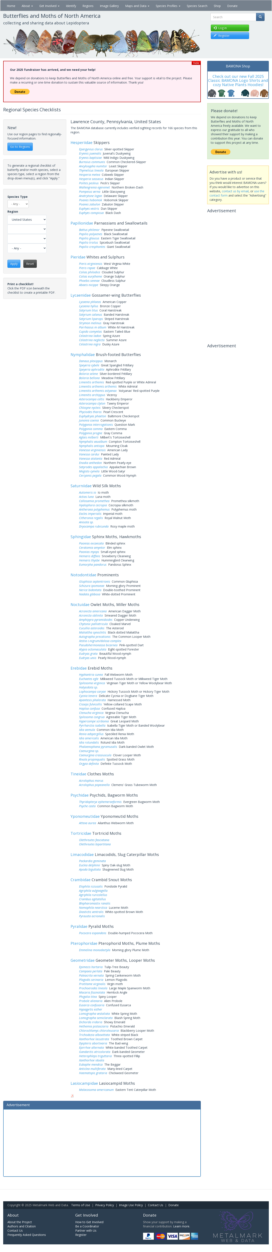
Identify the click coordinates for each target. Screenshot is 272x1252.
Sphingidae (81, 536)
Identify (71, 6)
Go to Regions (20, 147)
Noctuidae (80, 604)
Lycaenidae (81, 295)
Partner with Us (85, 1230)
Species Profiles (168, 6)
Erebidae (79, 668)
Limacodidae (82, 854)
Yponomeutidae (85, 816)
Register (80, 1235)
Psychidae (80, 795)
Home (11, 6)
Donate (232, 6)
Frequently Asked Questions (26, 1235)
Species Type (17, 197)
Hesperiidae (81, 142)
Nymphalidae (83, 354)
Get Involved (49, 6)
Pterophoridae (84, 943)
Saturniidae (81, 485)
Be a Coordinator (87, 1226)
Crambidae (81, 879)
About (27, 6)
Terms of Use (80, 1205)
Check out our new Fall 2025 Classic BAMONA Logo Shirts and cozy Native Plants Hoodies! (238, 80)
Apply (14, 264)
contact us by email (235, 191)
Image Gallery (109, 6)
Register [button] (222, 35)
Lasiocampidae (84, 1083)
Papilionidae (82, 223)
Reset (30, 264)
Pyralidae (79, 926)
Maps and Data (137, 6)
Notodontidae (83, 574)
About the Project (19, 1222)
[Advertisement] (102, 1142)
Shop (217, 6)
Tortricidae (81, 833)
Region (12, 211)
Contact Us (155, 1205)
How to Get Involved (89, 1222)
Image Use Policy (131, 1205)
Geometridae (83, 960)
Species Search (197, 6)
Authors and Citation (21, 1226)
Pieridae (78, 257)
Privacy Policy (104, 1205)
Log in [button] (220, 28)
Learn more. (181, 1226)
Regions (88, 6)
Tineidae (78, 773)
